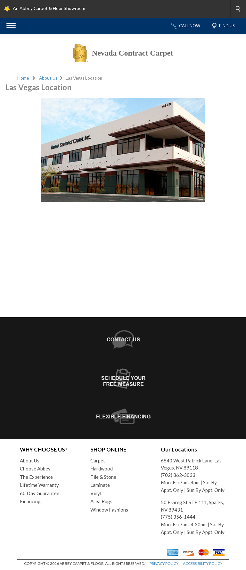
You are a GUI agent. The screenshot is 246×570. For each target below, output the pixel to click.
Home (23, 78)
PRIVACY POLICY (164, 563)
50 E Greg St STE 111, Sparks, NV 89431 (192, 506)
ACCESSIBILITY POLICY (202, 563)
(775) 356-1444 (178, 517)
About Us (48, 78)
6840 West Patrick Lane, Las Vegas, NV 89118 (191, 464)
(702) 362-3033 (178, 475)
